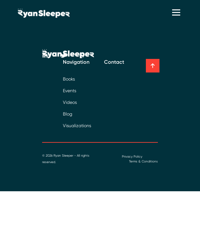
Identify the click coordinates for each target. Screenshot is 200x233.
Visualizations (77, 125)
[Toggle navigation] (177, 13)
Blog (67, 113)
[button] (152, 65)
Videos (70, 102)
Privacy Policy (132, 156)
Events (69, 90)
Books (69, 79)
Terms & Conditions (143, 161)
